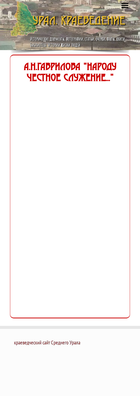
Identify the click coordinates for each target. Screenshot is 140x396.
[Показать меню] (125, 5)
